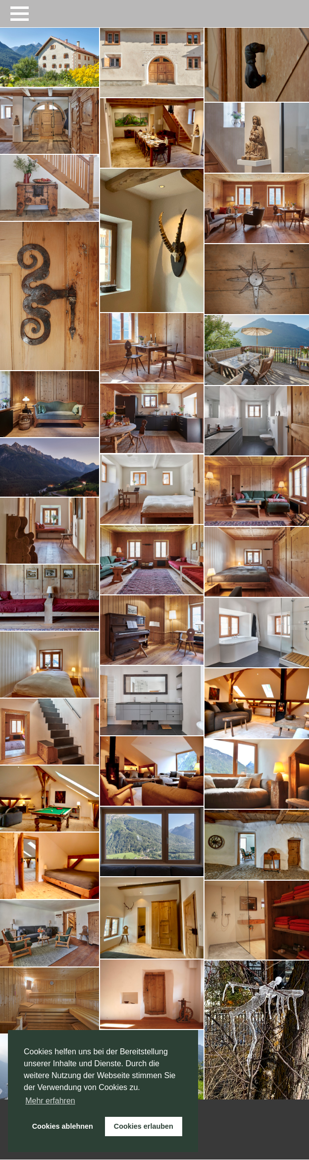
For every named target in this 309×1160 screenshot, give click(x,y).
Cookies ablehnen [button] (62, 1126)
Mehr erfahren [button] (50, 1100)
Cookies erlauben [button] (143, 1126)
